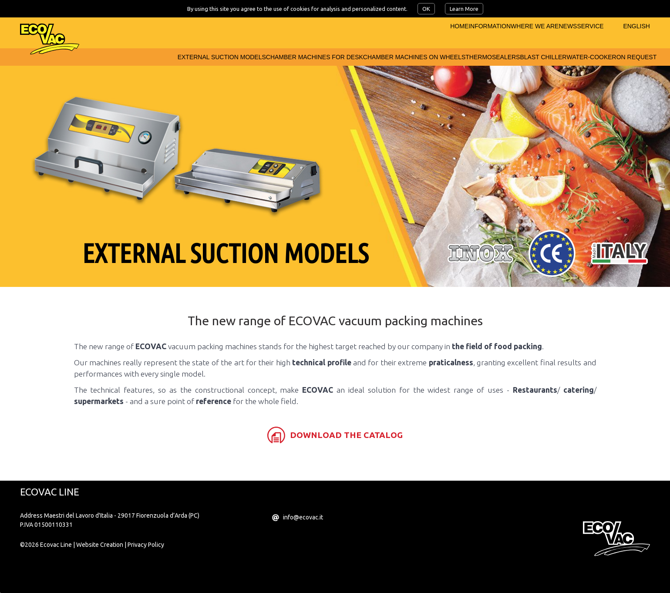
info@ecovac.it (303, 545)
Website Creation (99, 573)
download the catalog (346, 463)
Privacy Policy (146, 573)
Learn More (464, 9)
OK (426, 9)
